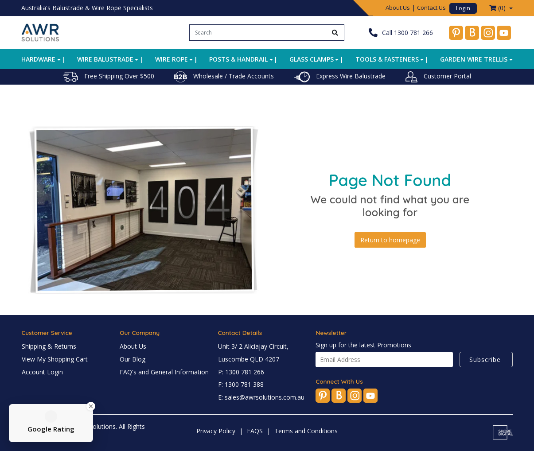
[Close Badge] (90, 406)
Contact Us (431, 8)
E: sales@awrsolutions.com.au (261, 397)
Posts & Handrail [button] (238, 59)
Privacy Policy (215, 431)
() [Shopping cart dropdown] (498, 8)
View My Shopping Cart (55, 359)
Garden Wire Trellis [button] (473, 59)
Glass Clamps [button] (311, 59)
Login (463, 8)
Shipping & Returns (49, 346)
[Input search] (258, 32)
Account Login (42, 372)
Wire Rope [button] (171, 59)
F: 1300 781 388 (241, 384)
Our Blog (132, 359)
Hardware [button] (38, 59)
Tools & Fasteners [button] (387, 59)
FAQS (255, 431)
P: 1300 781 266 (241, 372)
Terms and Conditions (306, 431)
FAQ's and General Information (164, 372)
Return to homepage (390, 240)
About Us (398, 8)
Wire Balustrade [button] (105, 59)
